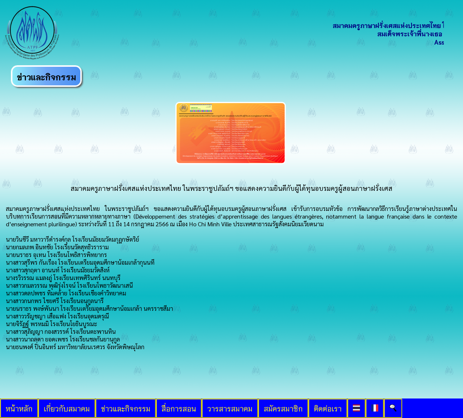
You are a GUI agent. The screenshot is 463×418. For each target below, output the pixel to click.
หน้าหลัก (19, 408)
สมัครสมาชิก (283, 408)
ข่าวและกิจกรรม (125, 408)
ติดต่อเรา (328, 408)
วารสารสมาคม (229, 408)
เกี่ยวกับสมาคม (67, 408)
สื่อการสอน (179, 408)
